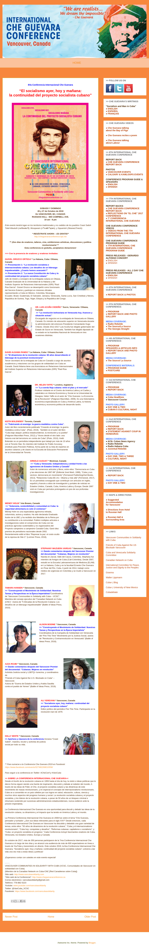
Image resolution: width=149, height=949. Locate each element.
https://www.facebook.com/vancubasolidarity (34, 891)
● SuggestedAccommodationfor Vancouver (114, 502)
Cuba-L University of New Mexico (122, 587)
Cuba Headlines (116, 397)
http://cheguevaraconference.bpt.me (50, 236)
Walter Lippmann (114, 577)
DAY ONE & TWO (116, 407)
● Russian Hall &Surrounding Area (115, 518)
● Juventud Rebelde (116, 449)
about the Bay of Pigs (117, 130)
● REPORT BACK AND (117, 350)
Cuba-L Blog (112, 582)
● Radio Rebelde (114, 324)
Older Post (90, 916)
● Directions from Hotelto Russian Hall (118, 510)
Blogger (92, 943)
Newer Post (11, 916)
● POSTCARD (113, 370)
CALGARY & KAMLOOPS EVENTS (125, 174)
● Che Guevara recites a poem (121, 135)
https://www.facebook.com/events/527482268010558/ (29, 767)
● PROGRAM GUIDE (116, 368)
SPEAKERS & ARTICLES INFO (121, 348)
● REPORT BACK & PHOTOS (121, 294)
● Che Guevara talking (117, 128)
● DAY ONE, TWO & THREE (120, 456)
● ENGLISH (111, 108)
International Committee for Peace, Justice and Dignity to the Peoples (122, 566)
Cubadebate (112, 592)
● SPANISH (111, 187)
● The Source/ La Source (118, 360)
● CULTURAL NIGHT (116, 458)
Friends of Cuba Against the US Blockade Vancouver (121, 546)
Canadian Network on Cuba (119, 560)
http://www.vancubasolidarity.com (29, 874)
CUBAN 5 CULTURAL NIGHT (122, 409)
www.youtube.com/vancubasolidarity (29, 885)
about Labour (113, 143)
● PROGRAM (112, 345)
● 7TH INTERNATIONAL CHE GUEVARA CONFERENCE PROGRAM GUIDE (120, 248)
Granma (110, 572)
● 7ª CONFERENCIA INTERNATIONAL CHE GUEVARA (123, 219)
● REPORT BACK (115, 429)
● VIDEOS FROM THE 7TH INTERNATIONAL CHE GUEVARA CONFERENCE (123, 233)
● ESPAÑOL (112, 111)
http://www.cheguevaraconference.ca (48, 877)
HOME (77, 62)
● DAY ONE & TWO (115, 483)
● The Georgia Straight (117, 329)
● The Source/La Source (118, 326)
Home (51, 916)
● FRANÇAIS (112, 113)
